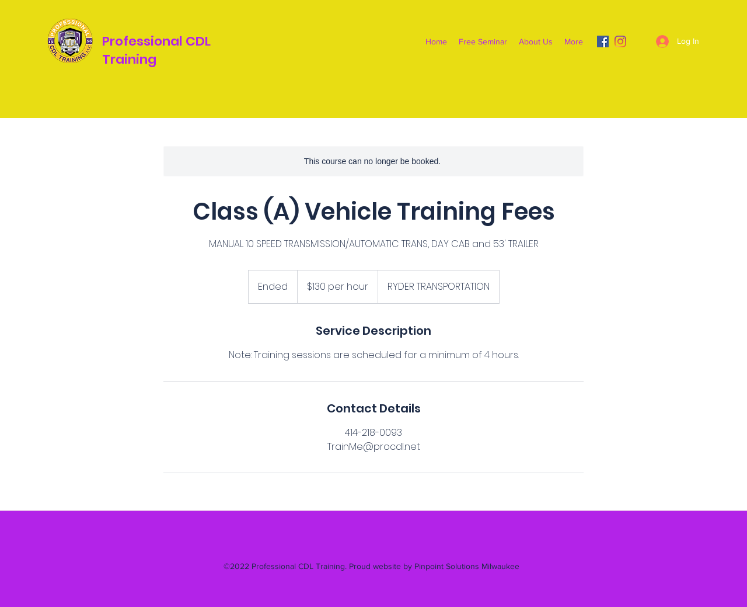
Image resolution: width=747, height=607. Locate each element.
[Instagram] (620, 41)
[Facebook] (603, 41)
